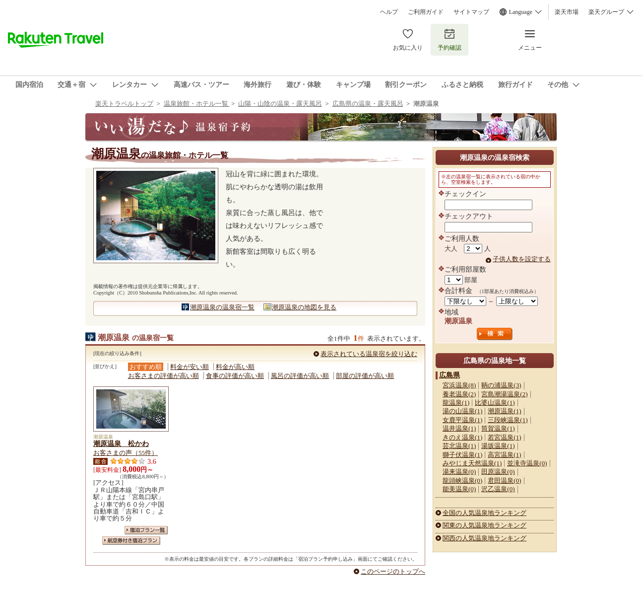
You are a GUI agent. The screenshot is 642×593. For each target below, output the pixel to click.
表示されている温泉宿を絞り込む (369, 354)
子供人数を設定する (522, 259)
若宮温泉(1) (504, 437)
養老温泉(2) (459, 394)
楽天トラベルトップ (124, 103)
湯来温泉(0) (459, 471)
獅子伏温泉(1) (462, 454)
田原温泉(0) (497, 471)
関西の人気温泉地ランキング (484, 538)
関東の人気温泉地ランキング (484, 525)
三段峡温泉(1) (507, 420)
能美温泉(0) (459, 489)
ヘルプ (389, 11)
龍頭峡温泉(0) (462, 480)
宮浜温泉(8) (459, 385)
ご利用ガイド (426, 11)
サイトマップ (471, 11)
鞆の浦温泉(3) (501, 385)
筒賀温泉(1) (497, 428)
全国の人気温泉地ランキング (484, 513)
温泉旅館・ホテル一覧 (197, 103)
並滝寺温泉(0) (527, 463)
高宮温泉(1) (504, 454)
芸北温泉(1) (459, 445)
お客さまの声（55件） (125, 452)
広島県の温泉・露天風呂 (367, 103)
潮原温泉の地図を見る (304, 307)
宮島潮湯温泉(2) (504, 394)
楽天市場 (566, 11)
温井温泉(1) (459, 428)
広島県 (449, 375)
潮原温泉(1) (504, 411)
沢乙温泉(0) (497, 489)
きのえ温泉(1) (462, 437)
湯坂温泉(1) (497, 445)
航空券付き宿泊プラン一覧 (131, 540)
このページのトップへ (393, 571)
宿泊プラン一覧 (146, 530)
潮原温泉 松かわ (121, 443)
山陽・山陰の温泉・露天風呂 (280, 103)
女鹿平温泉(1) (462, 420)
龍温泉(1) (456, 402)
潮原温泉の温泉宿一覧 (222, 307)
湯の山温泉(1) (462, 411)
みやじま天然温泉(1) (472, 463)
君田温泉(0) (504, 480)
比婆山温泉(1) (494, 402)
